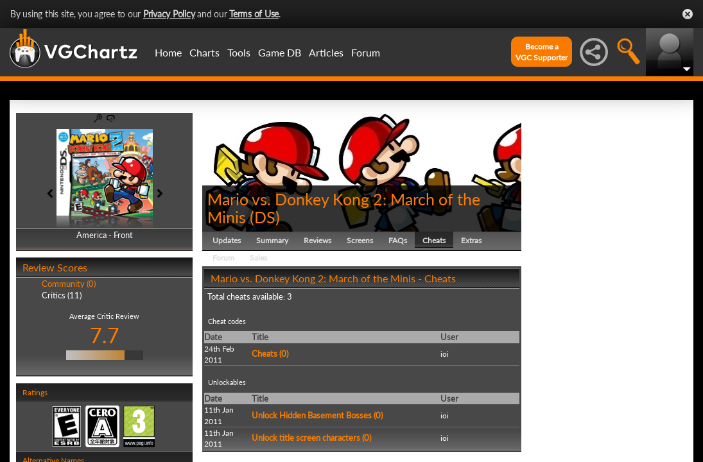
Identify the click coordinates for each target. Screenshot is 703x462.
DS (264, 217)
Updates (227, 240)
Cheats (434, 240)
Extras (471, 240)
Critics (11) (62, 295)
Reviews (317, 240)
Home (168, 52)
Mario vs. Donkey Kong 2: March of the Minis (343, 208)
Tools (238, 52)
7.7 (104, 335)
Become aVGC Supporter (542, 52)
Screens (360, 240)
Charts (204, 52)
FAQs (397, 240)
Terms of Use (254, 13)
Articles (326, 52)
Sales (258, 257)
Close (687, 14)
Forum (365, 52)
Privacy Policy (169, 13)
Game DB (279, 52)
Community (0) (69, 283)
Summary (272, 240)
